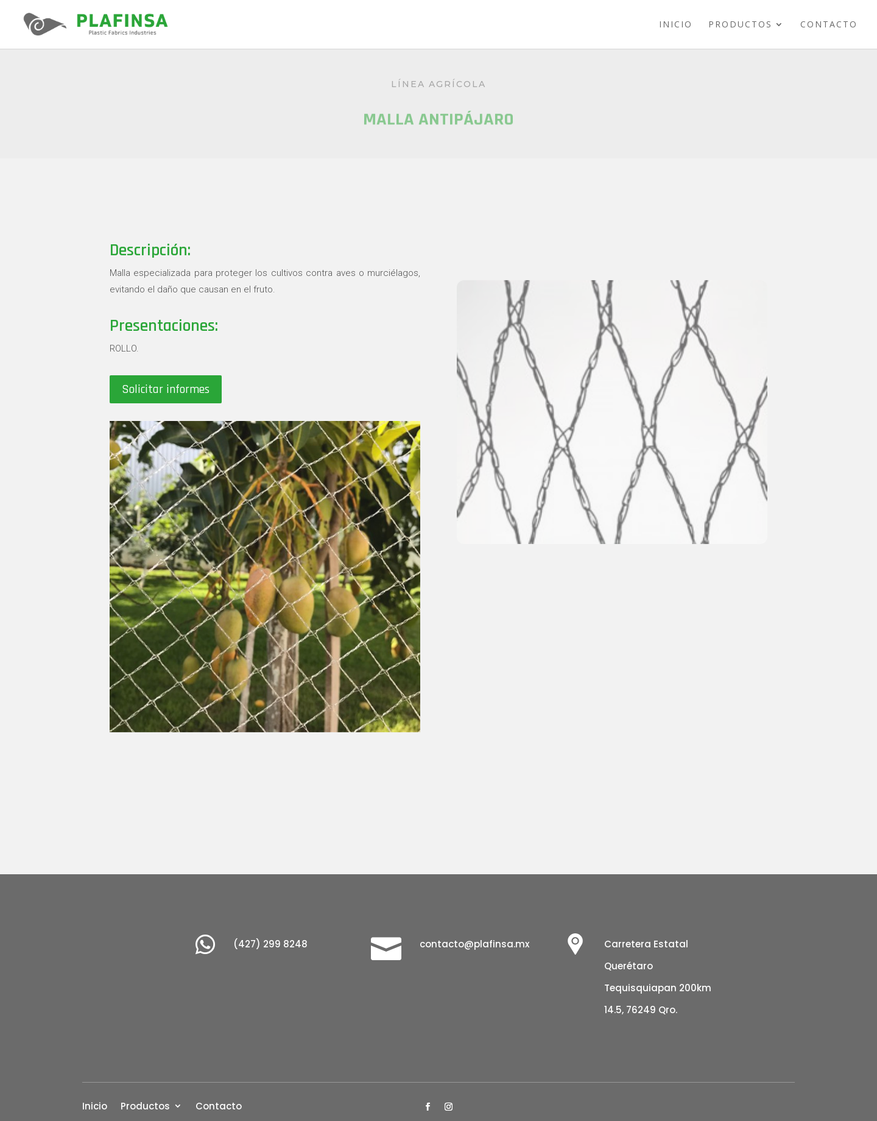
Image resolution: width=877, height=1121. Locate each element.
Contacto (829, 25)
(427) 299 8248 (270, 944)
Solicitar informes (166, 389)
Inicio (675, 25)
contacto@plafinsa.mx (474, 944)
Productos (740, 25)
